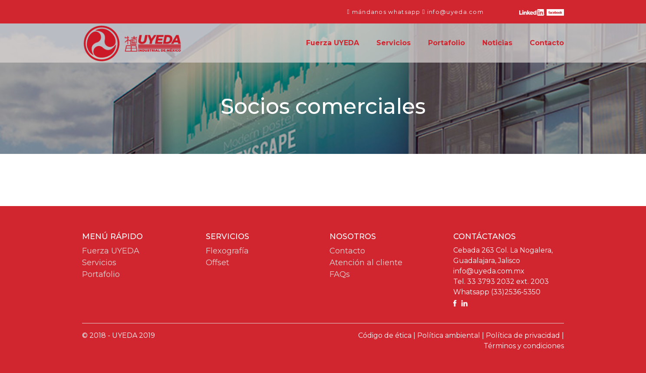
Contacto (547, 43)
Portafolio (446, 43)
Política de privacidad (523, 335)
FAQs (340, 274)
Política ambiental (448, 335)
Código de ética (385, 335)
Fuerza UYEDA (332, 42)
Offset (217, 262)
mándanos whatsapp (386, 11)
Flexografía (227, 251)
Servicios (393, 43)
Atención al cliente (366, 262)
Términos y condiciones (524, 346)
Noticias (497, 43)
